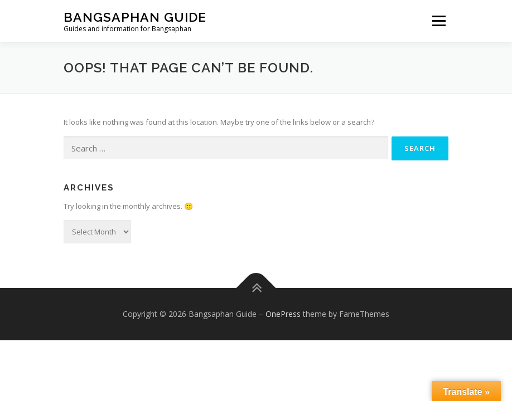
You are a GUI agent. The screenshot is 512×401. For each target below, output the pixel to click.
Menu (438, 21)
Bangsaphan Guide (135, 17)
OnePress (283, 314)
